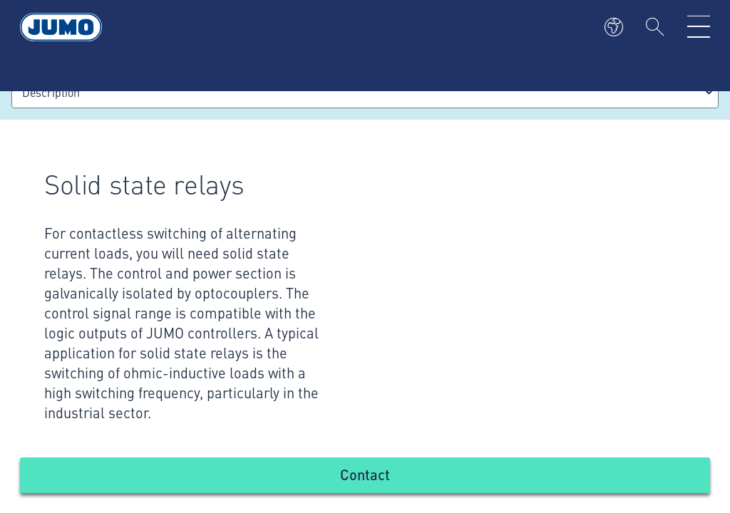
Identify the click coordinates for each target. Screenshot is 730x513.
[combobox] (365, 92)
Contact (365, 474)
